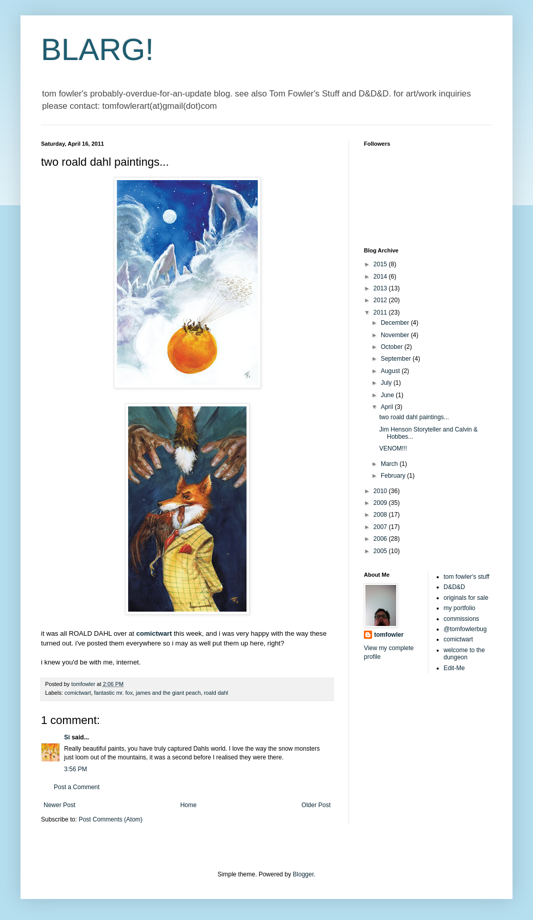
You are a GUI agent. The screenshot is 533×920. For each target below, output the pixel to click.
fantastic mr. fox (113, 693)
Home (188, 805)
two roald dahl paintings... (414, 417)
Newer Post (59, 805)
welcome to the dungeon (464, 654)
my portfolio (460, 608)
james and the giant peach (168, 693)
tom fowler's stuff (466, 576)
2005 (381, 551)
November (396, 335)
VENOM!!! (393, 448)
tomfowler (388, 634)
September (397, 358)
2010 (381, 491)
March (390, 463)
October (392, 346)
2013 (381, 288)
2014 (381, 276)
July (387, 382)
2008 (381, 514)
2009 (381, 502)
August (391, 371)
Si (67, 737)
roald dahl (216, 693)
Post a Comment (76, 787)
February (394, 475)
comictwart (78, 693)
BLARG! (97, 49)
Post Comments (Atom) (110, 819)
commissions (461, 618)
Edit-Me (454, 668)
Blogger (303, 874)
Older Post (316, 805)
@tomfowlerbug (465, 629)
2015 (381, 264)
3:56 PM (75, 769)
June (388, 395)
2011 (381, 312)
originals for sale (466, 597)
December (396, 322)
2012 (381, 300)
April (388, 406)
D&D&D (454, 587)
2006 (381, 538)
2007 (381, 527)
